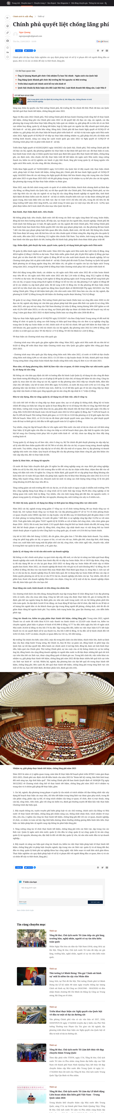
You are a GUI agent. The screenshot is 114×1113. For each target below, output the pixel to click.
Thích (28, 50)
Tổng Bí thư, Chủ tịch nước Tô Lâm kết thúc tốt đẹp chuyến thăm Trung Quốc (76, 1051)
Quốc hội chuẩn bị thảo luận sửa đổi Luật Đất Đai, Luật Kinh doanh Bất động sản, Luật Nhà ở (62, 87)
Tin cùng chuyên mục (31, 924)
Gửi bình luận (95, 902)
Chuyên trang (40, 3)
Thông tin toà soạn (96, 3)
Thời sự (41, 16)
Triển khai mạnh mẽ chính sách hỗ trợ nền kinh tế (42, 83)
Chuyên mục (27, 3)
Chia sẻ (19, 50)
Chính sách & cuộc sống (23, 16)
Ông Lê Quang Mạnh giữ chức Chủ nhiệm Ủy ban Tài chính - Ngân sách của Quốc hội (58, 75)
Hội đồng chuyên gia (79, 3)
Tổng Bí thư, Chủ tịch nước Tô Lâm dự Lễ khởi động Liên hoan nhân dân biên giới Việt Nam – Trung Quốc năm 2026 (76, 1094)
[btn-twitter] (102, 50)
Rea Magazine (63, 3)
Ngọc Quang (24, 32)
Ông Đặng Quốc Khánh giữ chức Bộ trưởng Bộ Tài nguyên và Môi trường (52, 79)
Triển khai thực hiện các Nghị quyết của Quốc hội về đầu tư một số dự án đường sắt (75, 1013)
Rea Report (52, 3)
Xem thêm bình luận (25, 910)
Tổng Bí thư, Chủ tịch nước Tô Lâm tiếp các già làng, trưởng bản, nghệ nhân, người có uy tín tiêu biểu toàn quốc (77, 938)
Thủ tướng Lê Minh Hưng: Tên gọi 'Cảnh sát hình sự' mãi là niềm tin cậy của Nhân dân (75, 975)
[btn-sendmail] (107, 50)
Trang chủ (16, 3)
